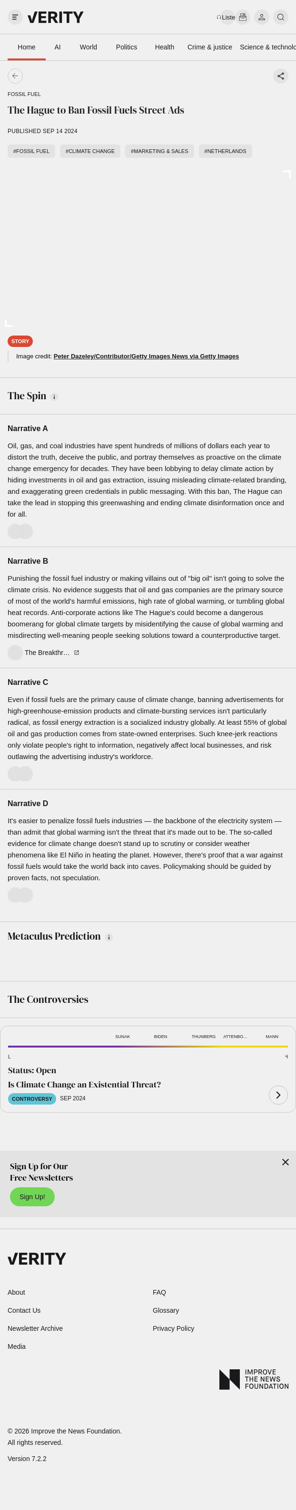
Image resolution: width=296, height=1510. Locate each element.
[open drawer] (15, 17)
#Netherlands (226, 151)
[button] (23, 1057)
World (88, 47)
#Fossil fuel (31, 151)
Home (26, 47)
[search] (280, 17)
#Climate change (90, 151)
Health (164, 47)
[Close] (285, 1162)
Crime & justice (209, 47)
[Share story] (280, 76)
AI (57, 47)
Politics (126, 47)
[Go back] (82, 76)
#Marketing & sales (159, 151)
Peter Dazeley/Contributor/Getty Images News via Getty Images (146, 356)
